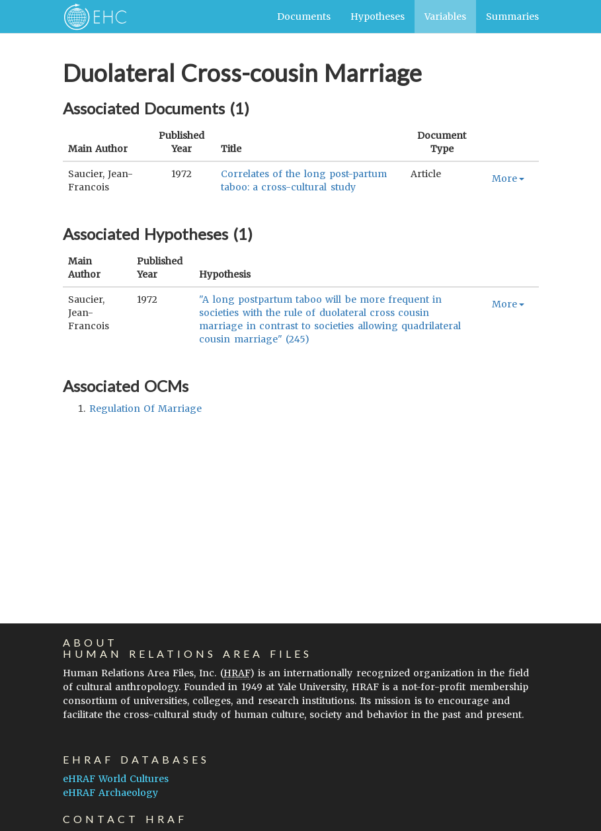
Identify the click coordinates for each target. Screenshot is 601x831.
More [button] (508, 178)
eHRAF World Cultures (116, 779)
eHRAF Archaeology (110, 793)
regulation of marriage (145, 409)
